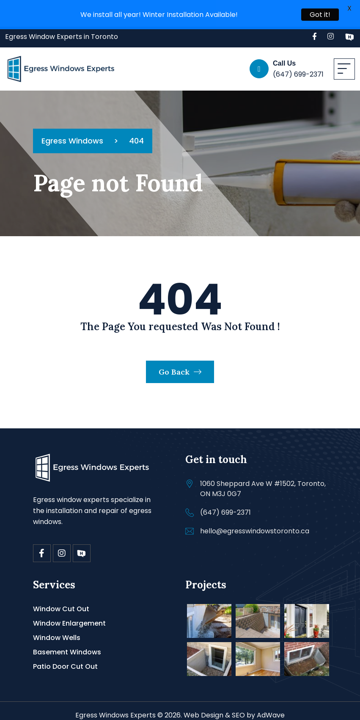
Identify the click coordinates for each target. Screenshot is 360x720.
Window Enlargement (69, 616)
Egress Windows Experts (115, 707)
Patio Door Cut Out (65, 659)
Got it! (320, 14)
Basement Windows (67, 644)
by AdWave (266, 707)
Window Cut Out (61, 601)
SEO (238, 707)
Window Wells (56, 630)
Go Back (180, 364)
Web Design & (207, 707)
